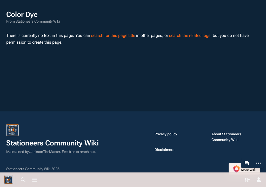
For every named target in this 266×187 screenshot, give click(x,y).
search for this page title (113, 35)
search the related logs (189, 35)
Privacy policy (166, 134)
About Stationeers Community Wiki (226, 137)
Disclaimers (164, 150)
